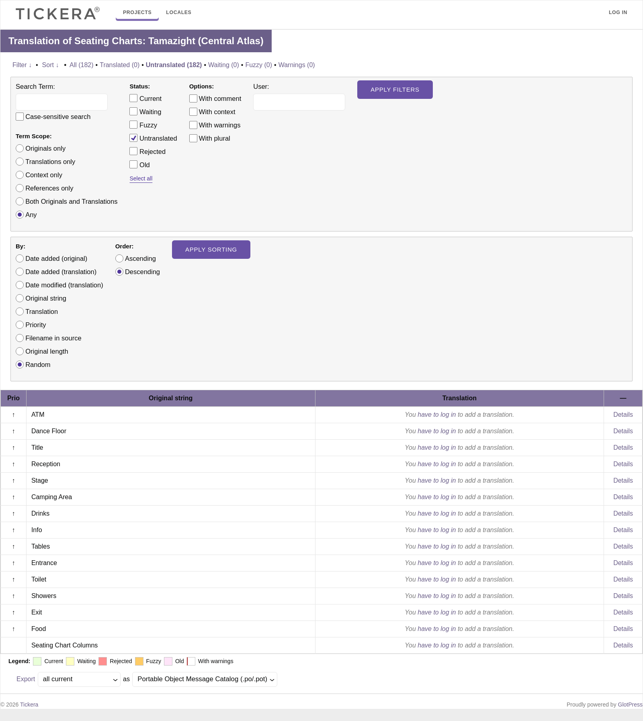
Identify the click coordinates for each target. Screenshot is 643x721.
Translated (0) (119, 64)
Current (145, 98)
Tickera (29, 704)
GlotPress (630, 704)
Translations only (50, 161)
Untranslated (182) (174, 64)
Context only (43, 174)
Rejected (147, 151)
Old (139, 164)
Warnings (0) (296, 64)
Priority (35, 324)
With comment (220, 98)
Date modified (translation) (64, 285)
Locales (178, 12)
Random (37, 364)
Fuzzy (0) (258, 64)
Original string (45, 298)
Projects (137, 12)
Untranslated (153, 138)
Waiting (145, 111)
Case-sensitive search (57, 116)
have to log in (437, 414)
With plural (214, 138)
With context (217, 111)
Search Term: (35, 86)
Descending (142, 271)
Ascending (140, 258)
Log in (618, 12)
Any (31, 214)
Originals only (45, 148)
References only (49, 188)
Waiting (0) (223, 64)
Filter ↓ (22, 64)
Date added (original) (56, 258)
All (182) (82, 64)
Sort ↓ (50, 64)
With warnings (220, 125)
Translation (41, 311)
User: (261, 86)
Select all (140, 178)
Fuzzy (143, 125)
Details (623, 414)
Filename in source (53, 338)
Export (25, 679)
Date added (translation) (60, 271)
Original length (46, 351)
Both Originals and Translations (71, 201)
